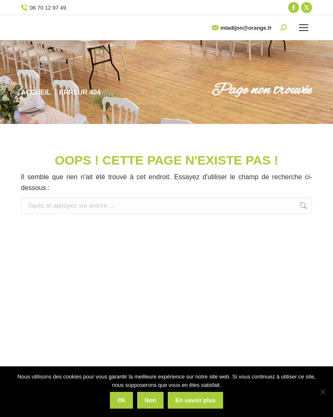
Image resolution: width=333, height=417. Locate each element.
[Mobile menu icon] (303, 27)
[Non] (322, 392)
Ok (121, 400)
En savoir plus (195, 400)
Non (150, 400)
